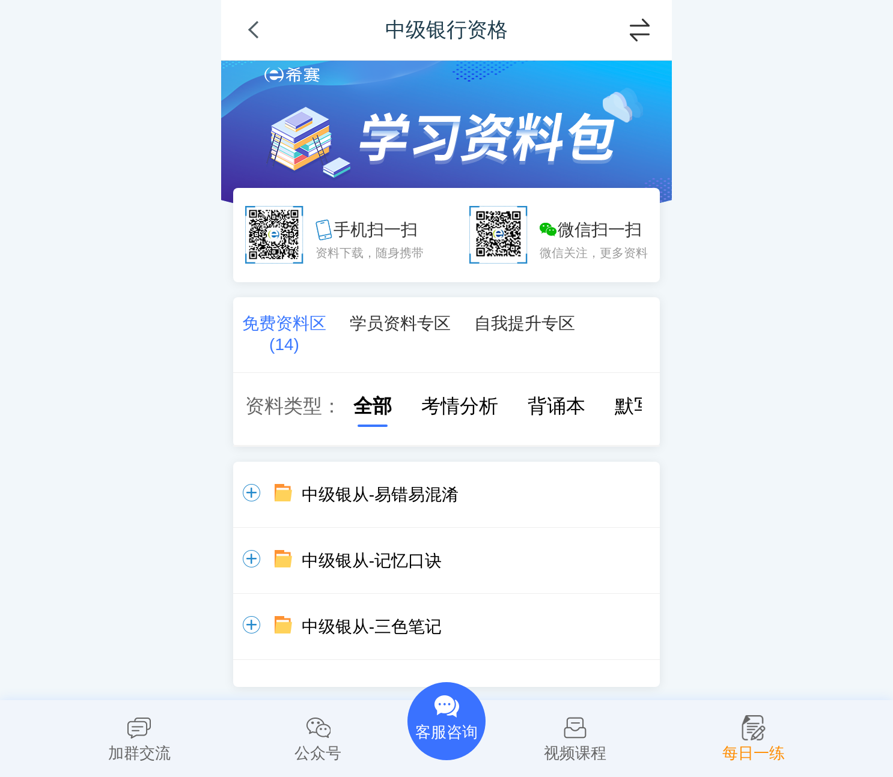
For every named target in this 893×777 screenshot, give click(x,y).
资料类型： (293, 406)
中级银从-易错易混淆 (380, 494)
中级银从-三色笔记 (372, 626)
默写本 (631, 406)
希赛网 (292, 74)
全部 (360, 406)
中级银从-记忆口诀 (372, 560)
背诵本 (544, 406)
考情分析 (447, 406)
